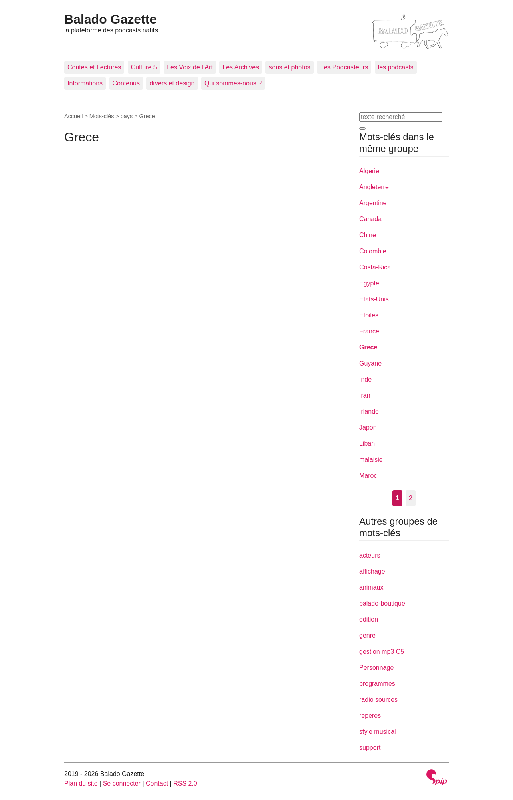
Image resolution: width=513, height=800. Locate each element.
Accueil (73, 116)
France (369, 331)
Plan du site (81, 783)
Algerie (369, 171)
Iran (364, 395)
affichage (372, 571)
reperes (370, 715)
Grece (368, 347)
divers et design (171, 83)
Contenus (126, 83)
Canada (370, 219)
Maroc (368, 475)
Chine (367, 235)
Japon (368, 427)
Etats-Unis (374, 299)
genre (367, 635)
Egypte (369, 283)
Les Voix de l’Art (190, 67)
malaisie (371, 459)
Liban (367, 443)
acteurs (369, 555)
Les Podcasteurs (344, 67)
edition (368, 619)
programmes (377, 683)
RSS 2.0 (185, 783)
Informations (85, 83)
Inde (365, 379)
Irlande (369, 411)
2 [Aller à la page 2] (410, 498)
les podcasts (396, 67)
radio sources (378, 699)
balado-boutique (382, 603)
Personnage (376, 667)
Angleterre (374, 187)
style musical (377, 731)
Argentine (373, 203)
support (369, 747)
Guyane (370, 363)
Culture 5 (144, 67)
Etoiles (368, 315)
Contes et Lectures (94, 67)
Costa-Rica (375, 267)
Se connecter (122, 783)
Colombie (372, 251)
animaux (371, 587)
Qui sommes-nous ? (233, 83)
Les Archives (240, 67)
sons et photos (289, 67)
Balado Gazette (110, 19)
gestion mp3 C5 (381, 651)
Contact (157, 783)
